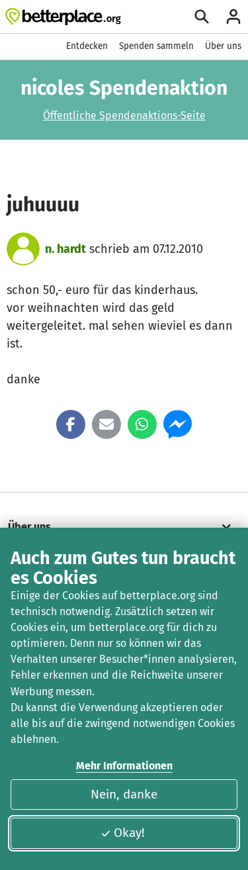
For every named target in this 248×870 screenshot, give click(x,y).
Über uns (223, 46)
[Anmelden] (233, 16)
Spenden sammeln (156, 46)
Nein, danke (124, 794)
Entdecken (87, 46)
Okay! (123, 832)
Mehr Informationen (124, 765)
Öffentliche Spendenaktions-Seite (124, 115)
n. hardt (65, 249)
